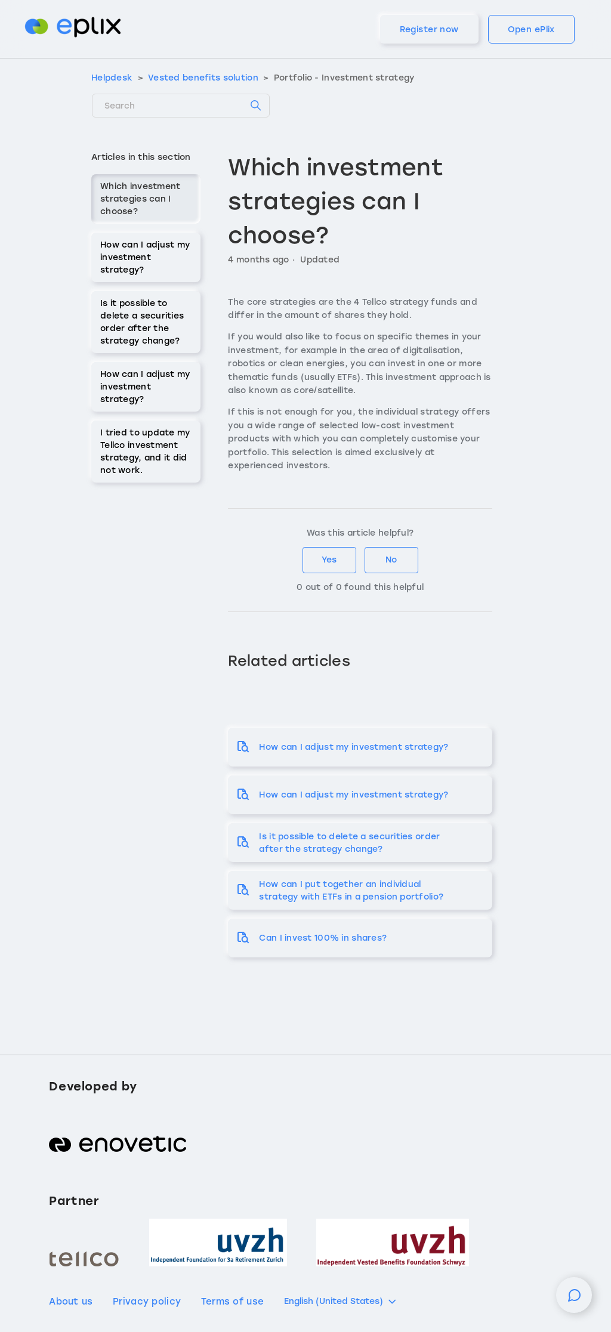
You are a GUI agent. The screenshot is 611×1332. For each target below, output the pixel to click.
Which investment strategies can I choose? (140, 199)
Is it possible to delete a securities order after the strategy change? (142, 322)
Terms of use (232, 1301)
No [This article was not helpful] (391, 560)
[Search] (181, 106)
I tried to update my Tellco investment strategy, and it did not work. (145, 451)
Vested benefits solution (203, 78)
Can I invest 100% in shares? (323, 938)
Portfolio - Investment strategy (344, 78)
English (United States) (341, 1302)
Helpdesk (111, 78)
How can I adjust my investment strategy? (145, 257)
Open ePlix (531, 29)
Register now (429, 29)
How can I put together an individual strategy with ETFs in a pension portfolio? (351, 890)
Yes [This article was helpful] (329, 560)
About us (70, 1301)
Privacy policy (147, 1301)
